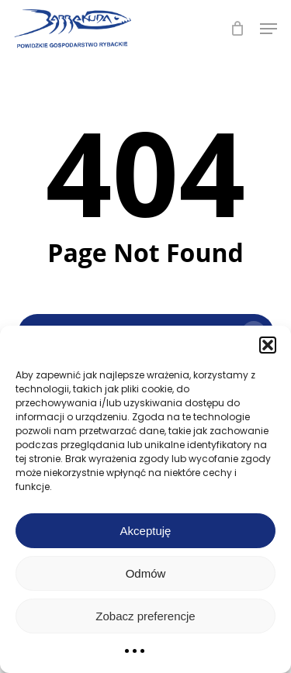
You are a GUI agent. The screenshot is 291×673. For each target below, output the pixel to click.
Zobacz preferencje (145, 616)
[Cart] (237, 28)
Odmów (146, 573)
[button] (267, 345)
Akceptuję (145, 530)
